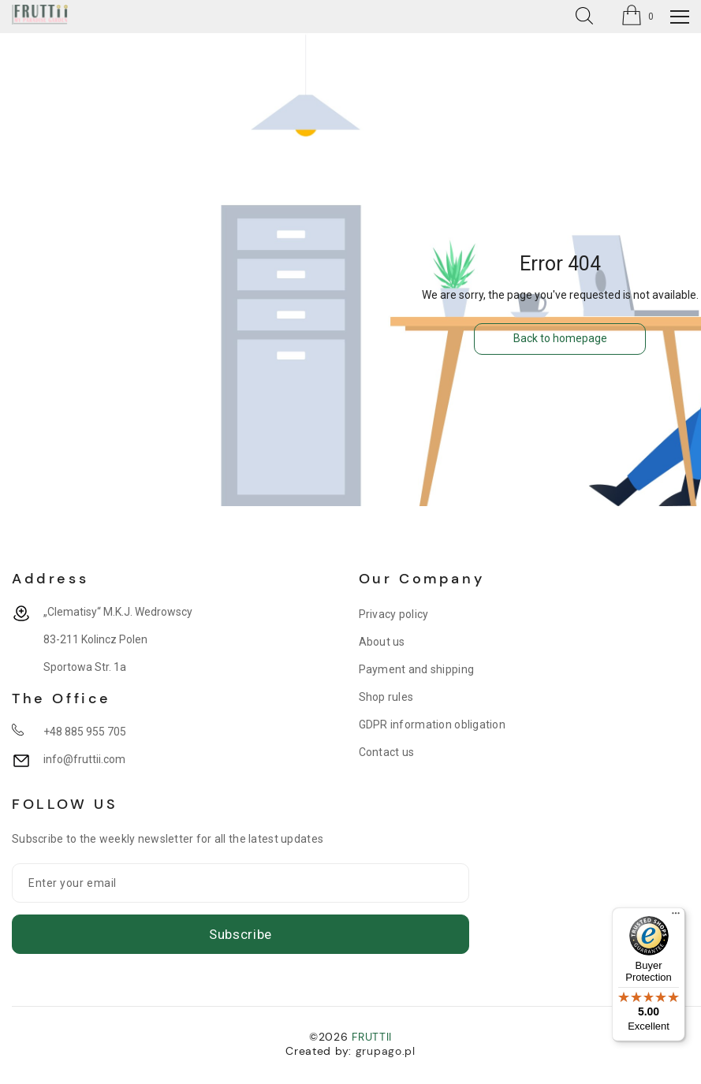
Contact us (387, 752)
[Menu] (675, 916)
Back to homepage (560, 338)
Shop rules (386, 697)
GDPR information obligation (432, 724)
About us (382, 641)
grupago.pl (386, 1051)
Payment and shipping (417, 669)
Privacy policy (394, 614)
